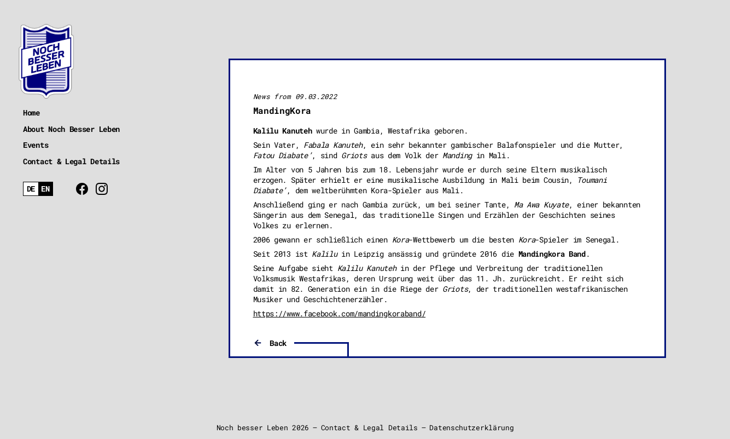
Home (31, 112)
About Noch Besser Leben (71, 129)
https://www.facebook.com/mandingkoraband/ (339, 313)
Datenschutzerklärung (471, 427)
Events (35, 145)
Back (278, 343)
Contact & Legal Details (71, 161)
